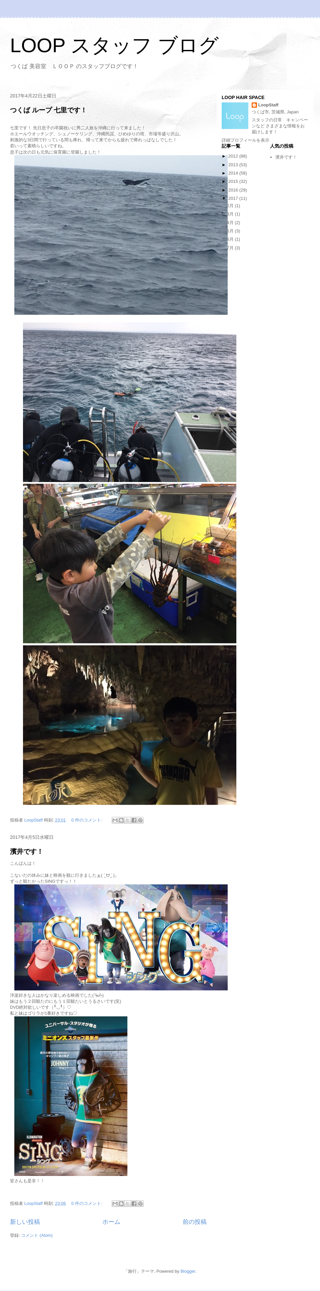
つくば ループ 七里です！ (48, 110)
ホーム (111, 1222)
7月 (231, 247)
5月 (231, 230)
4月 (231, 222)
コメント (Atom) (37, 1235)
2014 (233, 173)
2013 (233, 164)
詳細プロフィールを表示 (245, 140)
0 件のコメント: (87, 820)
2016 (233, 190)
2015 (233, 181)
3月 (231, 213)
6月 (231, 239)
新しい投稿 (25, 1222)
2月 (231, 205)
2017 (233, 198)
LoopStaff (268, 104)
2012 (233, 156)
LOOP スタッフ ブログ (114, 45)
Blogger (187, 1271)
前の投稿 (195, 1222)
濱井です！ (26, 851)
